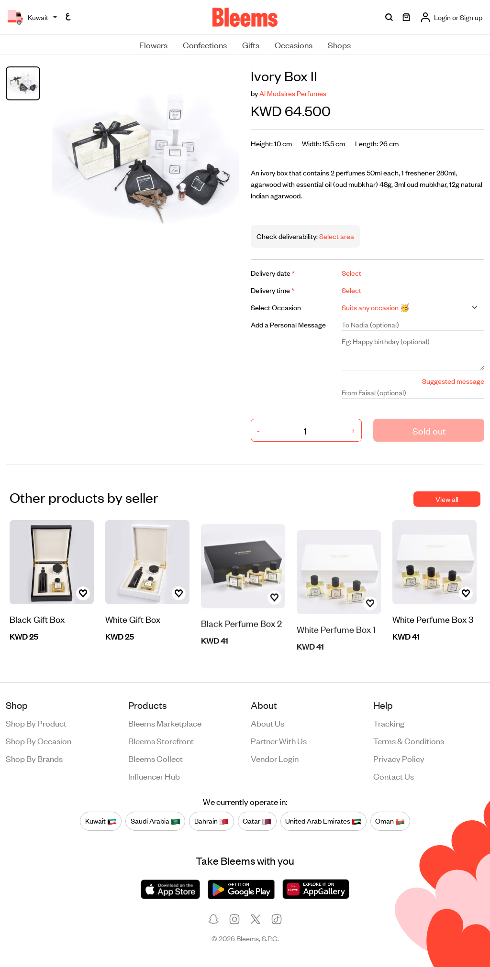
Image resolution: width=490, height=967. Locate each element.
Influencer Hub (154, 776)
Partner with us (279, 740)
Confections (205, 44)
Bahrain (211, 821)
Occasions (293, 44)
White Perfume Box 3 (432, 620)
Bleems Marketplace (164, 722)
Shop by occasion (38, 740)
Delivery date (273, 273)
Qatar (257, 821)
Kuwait (101, 821)
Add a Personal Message (288, 324)
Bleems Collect (155, 758)
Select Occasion (276, 307)
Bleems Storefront (161, 740)
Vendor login (275, 758)
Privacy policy (398, 758)
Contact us (393, 776)
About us (267, 722)
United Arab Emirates (323, 821)
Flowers (153, 44)
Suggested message (453, 381)
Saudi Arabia (155, 821)
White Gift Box (132, 639)
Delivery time (272, 290)
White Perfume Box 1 (336, 651)
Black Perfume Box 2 (241, 648)
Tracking (388, 722)
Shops (339, 44)
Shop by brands (34, 758)
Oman (390, 821)
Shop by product (36, 722)
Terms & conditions (408, 740)
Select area (336, 236)
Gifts (250, 44)
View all (446, 499)
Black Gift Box (37, 620)
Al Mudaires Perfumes (292, 93)
